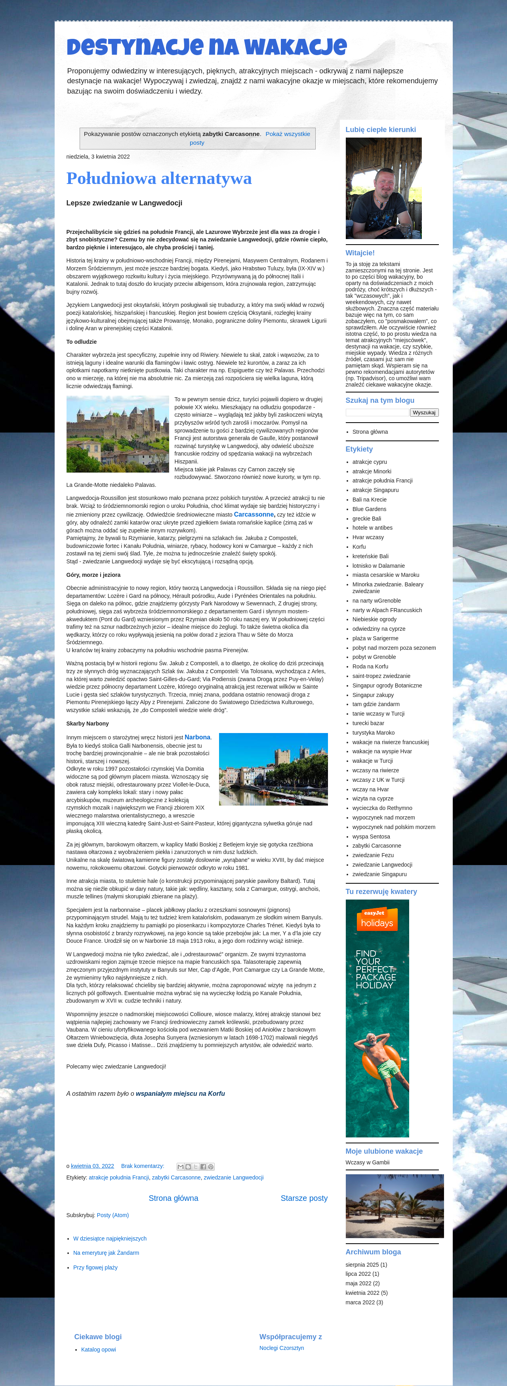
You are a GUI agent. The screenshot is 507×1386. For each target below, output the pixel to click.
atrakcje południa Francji (119, 1177)
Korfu (359, 547)
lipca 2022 (358, 1274)
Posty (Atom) (113, 1215)
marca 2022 (360, 1302)
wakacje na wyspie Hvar (382, 751)
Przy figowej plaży (95, 1267)
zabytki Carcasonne (176, 1177)
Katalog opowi (98, 1349)
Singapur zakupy (373, 695)
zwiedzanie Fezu (373, 855)
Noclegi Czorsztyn (281, 1348)
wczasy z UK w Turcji (378, 780)
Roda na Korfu (370, 666)
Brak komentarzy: (143, 1166)
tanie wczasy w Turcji (378, 713)
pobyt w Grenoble (374, 657)
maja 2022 (359, 1283)
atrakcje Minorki (372, 471)
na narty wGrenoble (377, 600)
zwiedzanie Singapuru (380, 874)
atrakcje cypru (370, 462)
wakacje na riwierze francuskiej (391, 742)
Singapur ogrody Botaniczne (387, 685)
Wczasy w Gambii (368, 1162)
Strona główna (173, 1198)
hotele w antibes (373, 528)
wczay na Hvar (371, 789)
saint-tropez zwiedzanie (381, 676)
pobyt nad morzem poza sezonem (394, 648)
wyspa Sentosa (371, 836)
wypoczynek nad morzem (384, 817)
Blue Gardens (370, 509)
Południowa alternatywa (159, 178)
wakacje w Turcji (373, 761)
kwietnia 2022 (363, 1293)
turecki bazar (368, 723)
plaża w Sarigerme (375, 638)
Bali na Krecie (370, 499)
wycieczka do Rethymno (382, 808)
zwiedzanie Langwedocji (234, 1177)
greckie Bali (367, 518)
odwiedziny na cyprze (379, 629)
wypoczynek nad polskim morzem (394, 827)
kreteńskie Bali (371, 556)
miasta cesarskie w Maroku (386, 575)
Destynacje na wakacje (207, 50)
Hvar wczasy (368, 537)
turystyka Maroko (374, 732)
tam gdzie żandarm (376, 704)
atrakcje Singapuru (376, 490)
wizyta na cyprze (373, 798)
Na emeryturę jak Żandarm (106, 1253)
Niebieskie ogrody (374, 619)
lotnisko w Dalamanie (379, 566)
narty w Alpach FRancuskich (387, 610)
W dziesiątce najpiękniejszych (110, 1238)
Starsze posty (304, 1198)
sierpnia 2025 (362, 1265)
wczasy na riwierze (376, 770)
